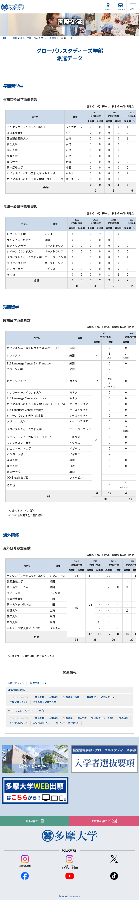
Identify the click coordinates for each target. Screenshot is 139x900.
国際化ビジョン (16, 683)
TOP (5, 37)
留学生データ (107, 697)
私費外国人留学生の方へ (45, 702)
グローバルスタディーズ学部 (41, 37)
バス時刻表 (120, 9)
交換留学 (123, 718)
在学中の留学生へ (19, 722)
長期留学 (53, 697)
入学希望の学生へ (42, 722)
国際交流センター (39, 683)
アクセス (108, 9)
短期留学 (67, 718)
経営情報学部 (16, 690)
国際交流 (17, 37)
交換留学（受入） (19, 702)
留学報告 (39, 697)
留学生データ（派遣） (102, 718)
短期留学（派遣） (72, 697)
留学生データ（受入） (67, 722)
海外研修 (91, 697)
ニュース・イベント (20, 697)
